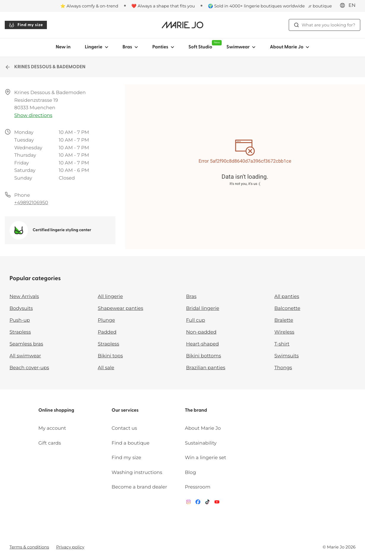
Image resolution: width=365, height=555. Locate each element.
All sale (106, 368)
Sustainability (201, 443)
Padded (107, 332)
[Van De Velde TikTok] (207, 503)
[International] (349, 5)
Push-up (19, 320)
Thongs (283, 368)
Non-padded (201, 332)
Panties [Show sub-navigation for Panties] (163, 47)
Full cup (195, 320)
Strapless (20, 332)
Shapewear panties (120, 308)
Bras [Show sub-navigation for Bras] (130, 47)
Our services (125, 410)
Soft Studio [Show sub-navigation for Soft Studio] (203, 45)
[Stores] (309, 6)
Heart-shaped (202, 344)
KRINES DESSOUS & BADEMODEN (45, 67)
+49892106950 (31, 203)
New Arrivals (24, 296)
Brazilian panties (205, 368)
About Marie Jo (203, 428)
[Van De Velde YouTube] (216, 503)
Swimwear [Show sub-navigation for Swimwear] (241, 47)
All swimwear (25, 356)
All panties (286, 296)
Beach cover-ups (29, 368)
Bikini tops (110, 356)
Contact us (124, 428)
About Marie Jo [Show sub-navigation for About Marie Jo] (289, 47)
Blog (190, 472)
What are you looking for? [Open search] (324, 25)
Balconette (287, 308)
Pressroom (197, 487)
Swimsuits (286, 356)
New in (63, 47)
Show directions (33, 115)
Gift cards (49, 443)
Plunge (106, 320)
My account (52, 428)
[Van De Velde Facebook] (197, 503)
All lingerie (110, 296)
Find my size (26, 25)
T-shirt (282, 344)
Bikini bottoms (203, 356)
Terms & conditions (29, 547)
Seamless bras (26, 344)
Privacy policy (70, 547)
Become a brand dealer (139, 487)
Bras (191, 296)
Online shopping (56, 410)
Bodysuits (21, 308)
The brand (196, 410)
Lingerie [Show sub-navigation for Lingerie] (96, 47)
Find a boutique (131, 443)
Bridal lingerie (202, 308)
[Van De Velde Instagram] (188, 503)
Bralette (283, 320)
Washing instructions (137, 472)
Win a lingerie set (205, 458)
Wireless (284, 332)
